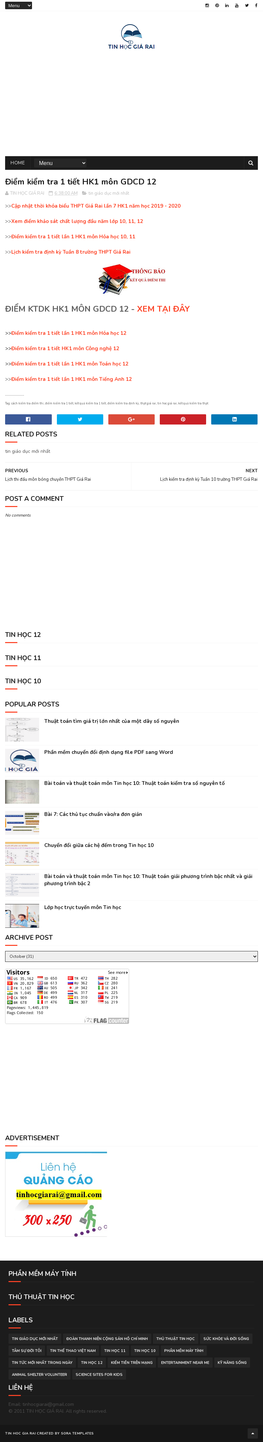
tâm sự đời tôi (27, 1350)
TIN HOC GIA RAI (20, 1433)
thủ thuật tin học (175, 1338)
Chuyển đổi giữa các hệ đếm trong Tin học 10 (99, 845)
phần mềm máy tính (183, 1350)
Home (18, 163)
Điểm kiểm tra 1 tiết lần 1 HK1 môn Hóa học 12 (68, 333)
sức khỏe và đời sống (226, 1338)
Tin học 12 (92, 1362)
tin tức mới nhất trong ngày (42, 1362)
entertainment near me (185, 1362)
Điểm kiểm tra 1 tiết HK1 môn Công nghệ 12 (65, 348)
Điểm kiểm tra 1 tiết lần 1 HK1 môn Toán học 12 (69, 363)
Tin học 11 (115, 1350)
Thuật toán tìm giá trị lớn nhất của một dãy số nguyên (111, 721)
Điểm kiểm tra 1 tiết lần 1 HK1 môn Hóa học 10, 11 (73, 236)
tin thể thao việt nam (73, 1350)
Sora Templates (77, 1433)
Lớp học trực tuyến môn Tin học (82, 907)
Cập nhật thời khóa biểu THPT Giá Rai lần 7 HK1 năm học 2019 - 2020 (96, 206)
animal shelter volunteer (39, 1374)
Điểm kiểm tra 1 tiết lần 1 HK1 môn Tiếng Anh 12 (71, 379)
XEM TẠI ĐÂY (163, 308)
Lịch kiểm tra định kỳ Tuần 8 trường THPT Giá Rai (70, 252)
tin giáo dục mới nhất (109, 193)
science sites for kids (99, 1374)
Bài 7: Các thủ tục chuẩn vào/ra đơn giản (93, 814)
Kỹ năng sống (232, 1362)
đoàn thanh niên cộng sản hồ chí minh (107, 1338)
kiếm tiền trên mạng (132, 1362)
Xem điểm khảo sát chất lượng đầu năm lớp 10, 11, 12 (77, 221)
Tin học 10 (145, 1350)
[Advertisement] (131, 101)
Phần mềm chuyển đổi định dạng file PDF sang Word (108, 752)
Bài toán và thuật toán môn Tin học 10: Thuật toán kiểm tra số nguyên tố (134, 783)
